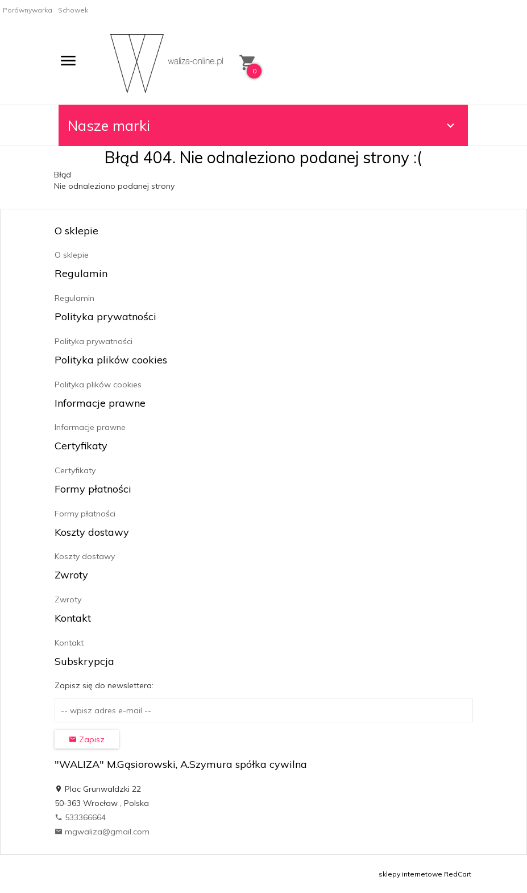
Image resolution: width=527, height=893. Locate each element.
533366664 (80, 817)
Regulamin (74, 298)
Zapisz (87, 739)
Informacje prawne (90, 427)
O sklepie (72, 255)
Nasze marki (263, 125)
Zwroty (68, 599)
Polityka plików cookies (98, 384)
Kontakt (69, 643)
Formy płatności (85, 513)
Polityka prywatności (93, 341)
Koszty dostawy (85, 556)
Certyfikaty (75, 470)
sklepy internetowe (410, 874)
